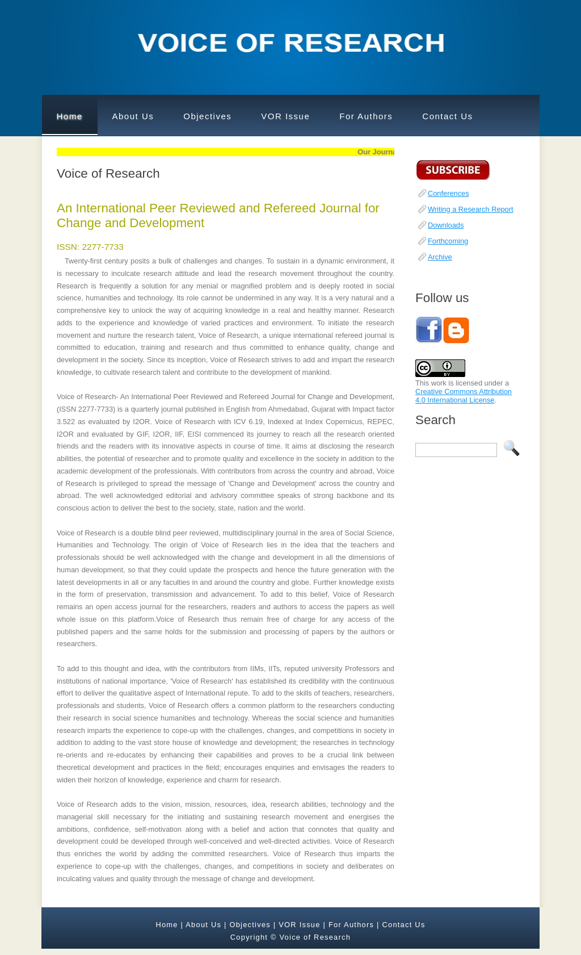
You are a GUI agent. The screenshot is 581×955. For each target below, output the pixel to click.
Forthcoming (448, 241)
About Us (133, 116)
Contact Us (447, 116)
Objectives (207, 116)
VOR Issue (285, 116)
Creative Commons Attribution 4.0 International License (463, 395)
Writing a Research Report (470, 209)
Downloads (446, 225)
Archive (440, 257)
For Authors (366, 116)
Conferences (448, 193)
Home (70, 116)
